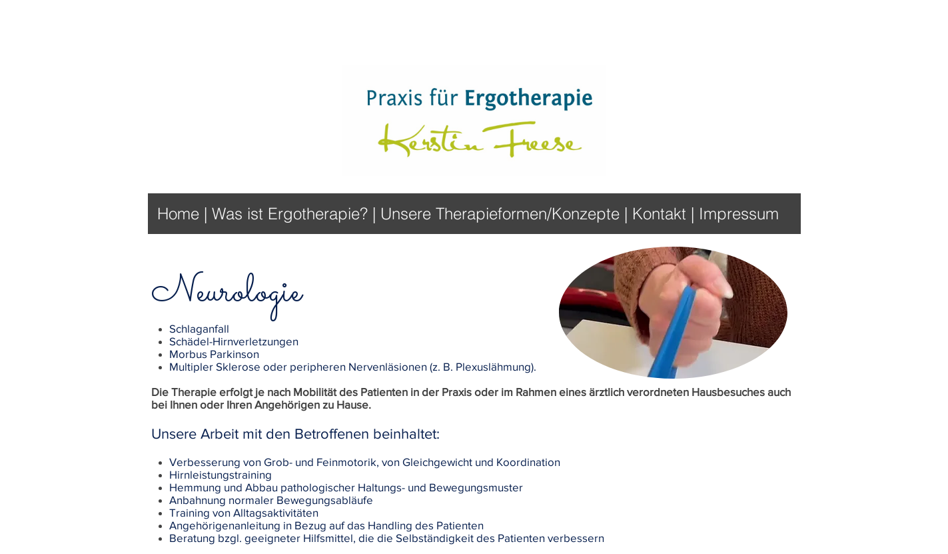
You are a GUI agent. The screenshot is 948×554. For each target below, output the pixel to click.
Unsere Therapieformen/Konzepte (500, 213)
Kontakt (661, 213)
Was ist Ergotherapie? (290, 213)
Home (180, 213)
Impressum (739, 213)
